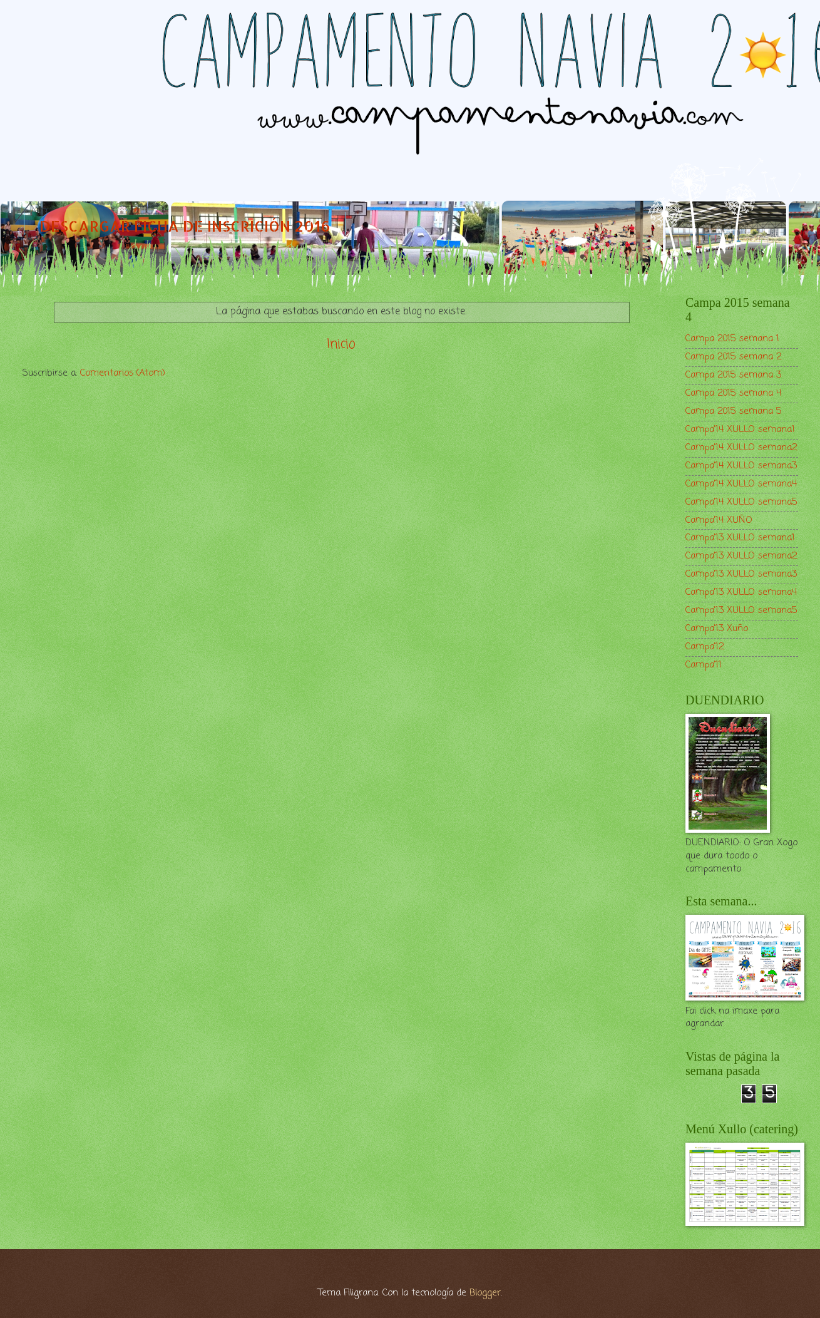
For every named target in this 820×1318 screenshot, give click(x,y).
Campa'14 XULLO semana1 (740, 429)
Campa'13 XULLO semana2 (741, 556)
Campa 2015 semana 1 (732, 339)
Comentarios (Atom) (122, 373)
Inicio (341, 344)
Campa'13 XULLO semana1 (740, 538)
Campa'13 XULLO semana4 (741, 592)
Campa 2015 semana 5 (733, 411)
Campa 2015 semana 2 (733, 357)
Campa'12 (704, 647)
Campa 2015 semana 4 (733, 393)
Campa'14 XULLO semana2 (741, 448)
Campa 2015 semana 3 (733, 375)
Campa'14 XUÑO (718, 520)
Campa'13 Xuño (716, 629)
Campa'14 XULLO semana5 (741, 502)
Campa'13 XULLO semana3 (741, 574)
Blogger (485, 1293)
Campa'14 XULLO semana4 (741, 484)
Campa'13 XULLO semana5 (741, 610)
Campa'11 (703, 665)
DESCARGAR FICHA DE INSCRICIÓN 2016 (185, 225)
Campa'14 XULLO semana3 (741, 466)
